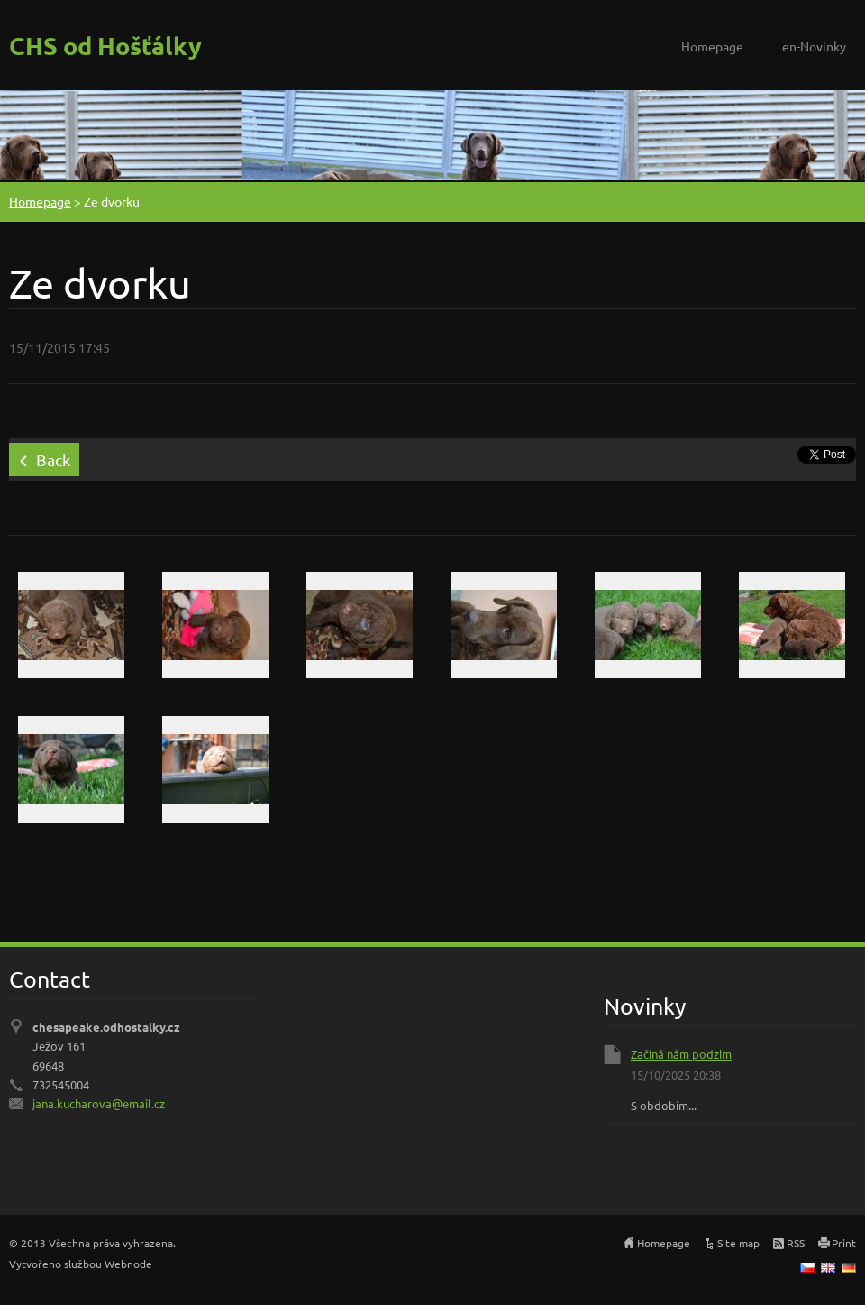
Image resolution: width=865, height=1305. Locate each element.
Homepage (712, 46)
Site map (738, 1243)
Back (53, 459)
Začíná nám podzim (681, 1053)
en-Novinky (814, 46)
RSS (796, 1243)
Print (844, 1243)
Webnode (128, 1263)
